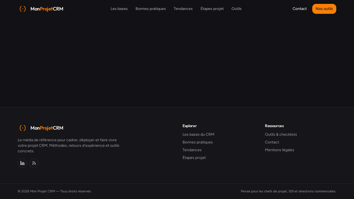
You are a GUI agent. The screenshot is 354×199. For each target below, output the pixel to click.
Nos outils (324, 8)
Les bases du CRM (198, 134)
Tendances (183, 8)
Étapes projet (212, 8)
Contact (300, 8)
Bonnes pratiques (151, 8)
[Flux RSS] (34, 163)
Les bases (119, 8)
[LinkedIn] (22, 163)
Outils (236, 8)
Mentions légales (279, 150)
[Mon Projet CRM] (40, 9)
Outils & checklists (281, 134)
